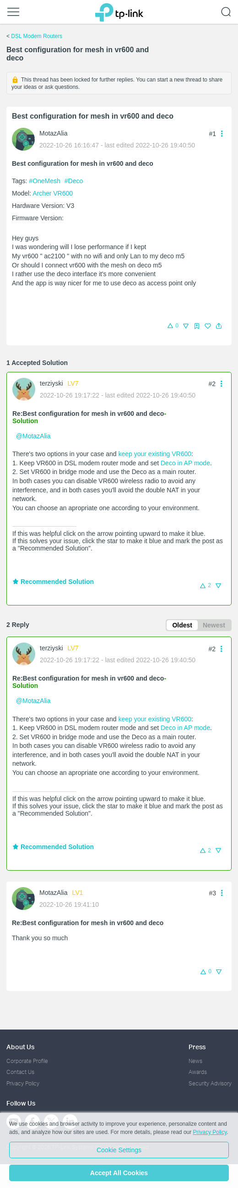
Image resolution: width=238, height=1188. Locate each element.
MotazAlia (53, 133)
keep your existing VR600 (154, 454)
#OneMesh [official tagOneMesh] (45, 181)
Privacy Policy (22, 1083)
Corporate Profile (27, 1060)
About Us (20, 1047)
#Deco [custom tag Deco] (74, 181)
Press (197, 1047)
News (195, 1060)
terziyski (51, 383)
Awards (198, 1071)
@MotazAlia (33, 436)
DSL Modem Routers (36, 36)
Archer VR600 (52, 193)
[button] (218, 326)
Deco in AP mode (185, 463)
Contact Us (20, 1071)
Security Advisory (210, 1083)
